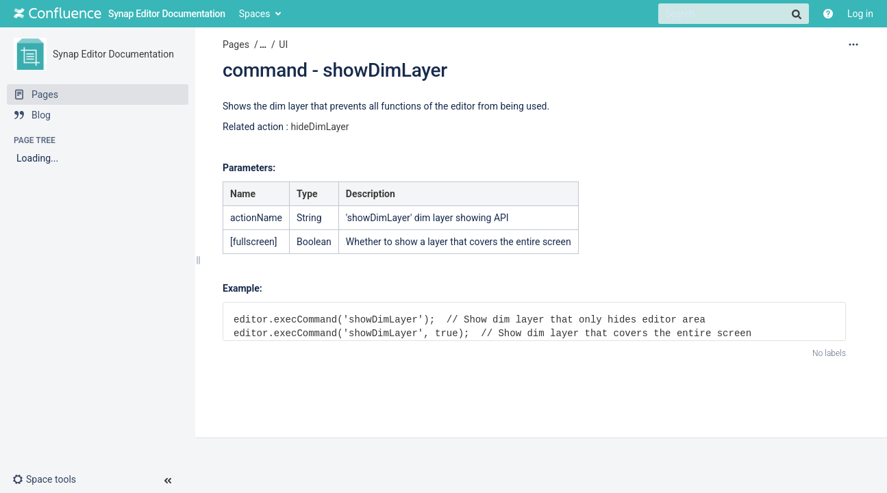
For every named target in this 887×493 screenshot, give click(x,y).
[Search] (733, 13)
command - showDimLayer (335, 70)
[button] (50, 479)
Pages (236, 44)
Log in (860, 13)
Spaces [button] (255, 13)
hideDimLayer (319, 126)
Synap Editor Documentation (113, 54)
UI (283, 44)
